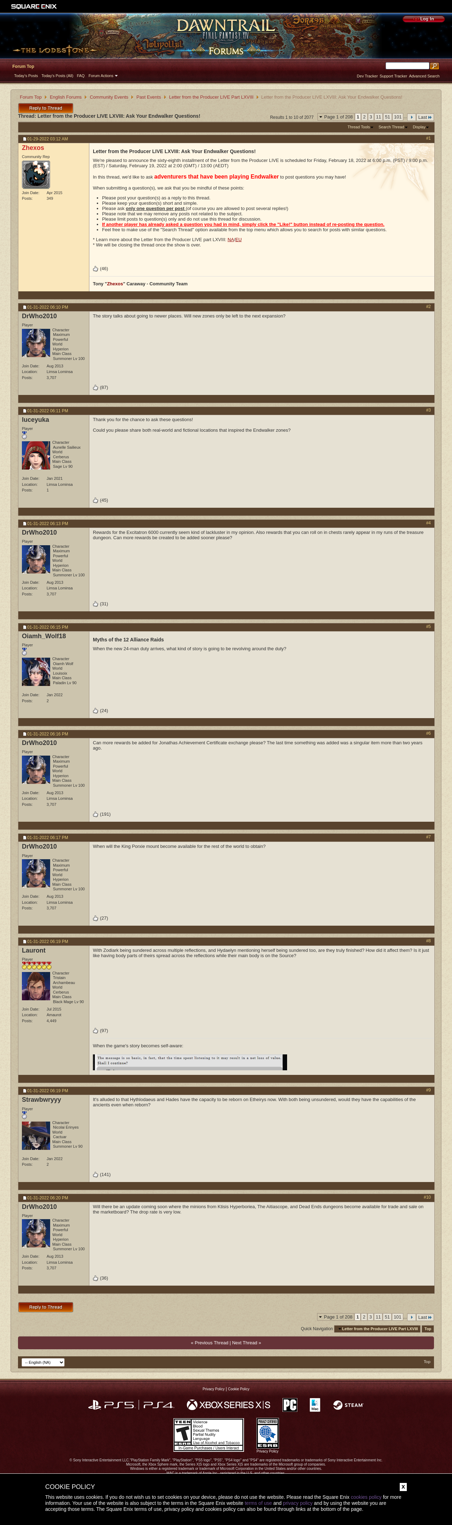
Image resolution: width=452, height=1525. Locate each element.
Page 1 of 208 (338, 117)
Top (427, 1329)
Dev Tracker (367, 76)
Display (419, 127)
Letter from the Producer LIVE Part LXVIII (211, 97)
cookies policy (366, 1497)
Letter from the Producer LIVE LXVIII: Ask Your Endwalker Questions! (118, 116)
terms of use (258, 1503)
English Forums (66, 97)
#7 (428, 836)
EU (238, 239)
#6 (428, 733)
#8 (428, 940)
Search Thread (391, 127)
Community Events (109, 97)
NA (231, 239)
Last (425, 117)
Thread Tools (358, 127)
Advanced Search (424, 76)
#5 (428, 626)
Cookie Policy (239, 1389)
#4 (428, 522)
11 (378, 117)
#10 (427, 1197)
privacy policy (298, 1503)
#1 (428, 138)
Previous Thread (211, 1342)
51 (387, 117)
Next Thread (244, 1342)
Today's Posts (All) (57, 76)
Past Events (148, 97)
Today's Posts (26, 76)
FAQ (81, 76)
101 (398, 117)
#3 (428, 410)
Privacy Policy (214, 1389)
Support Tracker (393, 76)
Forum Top (23, 66)
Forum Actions (101, 76)
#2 (428, 306)
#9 (428, 1090)
